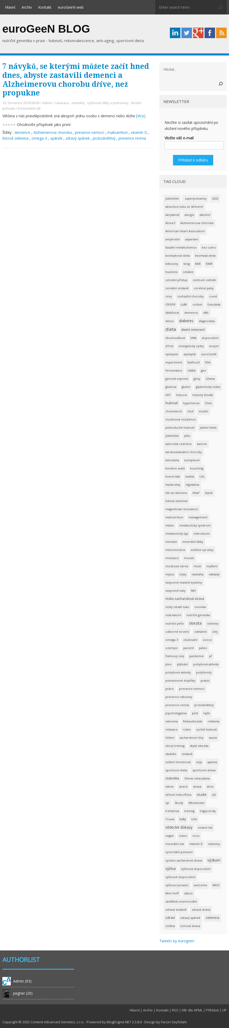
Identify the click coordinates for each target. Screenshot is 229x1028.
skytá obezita (199, 746)
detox (169, 321)
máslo (169, 525)
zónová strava (190, 926)
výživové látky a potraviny (108, 102)
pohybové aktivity (178, 672)
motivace (172, 558)
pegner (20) (23, 993)
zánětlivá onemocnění (181, 901)
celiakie (188, 272)
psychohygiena (176, 713)
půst (195, 713)
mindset (171, 542)
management (198, 517)
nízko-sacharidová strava (184, 598)
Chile (208, 403)
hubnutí (171, 403)
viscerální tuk (174, 844)
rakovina (171, 721)
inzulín (203, 411)
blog (187, 264)
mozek (189, 558)
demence (22, 132)
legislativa (192, 485)
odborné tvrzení (177, 632)
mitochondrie (175, 550)
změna (170, 926)
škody (179, 803)
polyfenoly (204, 672)
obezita (195, 623)
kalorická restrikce (178, 444)
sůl (214, 795)
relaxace (62, 102)
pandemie (196, 656)
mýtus (169, 574)
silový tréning (175, 746)
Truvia (169, 819)
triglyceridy (208, 811)
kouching (196, 468)
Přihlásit (212, 1010)
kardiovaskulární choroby (183, 452)
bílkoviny (171, 264)
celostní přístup (176, 280)
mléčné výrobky (202, 550)
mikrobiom (202, 533)
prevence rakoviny (178, 697)
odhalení (200, 632)
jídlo (187, 436)
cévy (168, 296)
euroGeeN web (71, 7)
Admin (47, 102)
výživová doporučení (196, 869)
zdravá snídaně (175, 909)
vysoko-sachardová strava (183, 860)
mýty (182, 574)
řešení (169, 738)
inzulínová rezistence (180, 419)
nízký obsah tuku (177, 607)
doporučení (210, 338)
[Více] (140, 115)
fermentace (173, 370)
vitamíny (78, 102)
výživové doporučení (180, 877)
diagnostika (207, 321)
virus (195, 836)
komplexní (192, 460)
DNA (193, 338)
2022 (215, 198)
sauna (213, 738)
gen (203, 370)
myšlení (211, 566)
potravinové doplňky (180, 680)
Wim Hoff (172, 893)
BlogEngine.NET (119, 1022)
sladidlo (170, 754)
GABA (191, 370)
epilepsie (171, 354)
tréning (189, 811)
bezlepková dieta (177, 255)
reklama (213, 721)
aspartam (191, 239)
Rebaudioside (192, 721)
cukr (184, 304)
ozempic (171, 648)
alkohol (205, 215)
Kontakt (45, 7)
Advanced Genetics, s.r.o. (64, 1022)
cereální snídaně (177, 288)
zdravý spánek (77, 138)
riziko (187, 729)
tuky (183, 819)
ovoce (207, 640)
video (183, 836)
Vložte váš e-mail (179, 137)
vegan (169, 836)
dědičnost (172, 313)
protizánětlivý (104, 138)
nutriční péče (174, 623)
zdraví (170, 917)
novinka (200, 607)
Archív (27, 7)
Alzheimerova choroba (52, 132)
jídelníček (172, 198)
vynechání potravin (179, 852)
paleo (203, 648)
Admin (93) (22, 981)
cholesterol (173, 411)
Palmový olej (174, 656)
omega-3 (39, 138)
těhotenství (197, 803)
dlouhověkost (175, 338)
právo (169, 689)
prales (205, 680)
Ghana (210, 379)
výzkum (213, 860)
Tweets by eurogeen (176, 940)
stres (210, 786)
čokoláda (213, 304)
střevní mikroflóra (178, 795)
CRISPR (170, 304)
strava (197, 786)
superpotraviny (195, 198)
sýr (167, 803)
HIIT (168, 395)
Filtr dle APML (192, 1010)
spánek (56, 138)
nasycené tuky (175, 591)
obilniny (212, 623)
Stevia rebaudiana (197, 778)
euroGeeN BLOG (46, 29)
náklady (214, 574)
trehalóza (172, 811)
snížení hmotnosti (178, 762)
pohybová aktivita (205, 664)
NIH (193, 591)
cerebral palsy (204, 288)
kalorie (202, 444)
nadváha (197, 574)
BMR (209, 264)
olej (215, 632)
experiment (173, 362)
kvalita (189, 476)
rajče (206, 713)
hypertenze (191, 403)
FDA (207, 362)
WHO (216, 885)
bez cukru (209, 247)
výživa (170, 868)
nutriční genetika (198, 615)
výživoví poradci (177, 885)
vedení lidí (205, 827)
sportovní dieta (176, 770)
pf (210, 656)
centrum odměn (204, 280)
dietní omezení (193, 329)
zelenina (212, 917)
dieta (170, 329)
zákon (188, 893)
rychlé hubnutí (206, 729)
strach (183, 786)
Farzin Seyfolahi (174, 1022)
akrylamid (172, 215)
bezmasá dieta (205, 255)
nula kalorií (173, 615)
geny (197, 379)
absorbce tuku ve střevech (184, 207)
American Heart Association (185, 231)
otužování (190, 640)
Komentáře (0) (29, 108)
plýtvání (182, 664)
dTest (169, 346)
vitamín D (139, 132)
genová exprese (176, 379)
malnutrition (117, 132)
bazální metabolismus (180, 247)
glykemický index (208, 387)
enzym (214, 346)
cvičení (197, 304)
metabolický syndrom (195, 525)
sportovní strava (204, 770)
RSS (175, 1010)
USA (194, 819)
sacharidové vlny (191, 738)
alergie (189, 215)
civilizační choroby (190, 296)
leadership (172, 485)
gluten (186, 387)
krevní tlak (172, 476)
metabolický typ (176, 533)
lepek (209, 493)
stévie (169, 786)
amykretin (172, 239)
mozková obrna (176, 566)
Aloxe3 (170, 223)
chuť (190, 411)
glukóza (170, 387)
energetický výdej (191, 346)
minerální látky (192, 542)
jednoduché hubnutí (180, 427)
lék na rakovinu (176, 493)
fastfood (193, 362)
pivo (168, 664)
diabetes (186, 320)
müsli (197, 566)
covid (213, 296)
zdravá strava (201, 909)
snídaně (187, 754)
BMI (198, 264)
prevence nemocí (89, 132)
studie (202, 794)
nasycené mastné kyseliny (183, 582)
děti (205, 313)
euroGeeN (208, 354)
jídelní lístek (208, 427)
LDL (202, 476)
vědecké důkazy (178, 827)
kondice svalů (175, 468)
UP (224, 1010)
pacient (188, 648)
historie (181, 395)
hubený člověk (202, 395)
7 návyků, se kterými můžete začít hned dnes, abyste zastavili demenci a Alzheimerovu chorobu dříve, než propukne (75, 79)
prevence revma (132, 138)
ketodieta (172, 460)
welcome (200, 885)
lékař (196, 493)
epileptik (190, 354)
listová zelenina (15, 138)
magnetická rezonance (181, 509)
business (171, 272)
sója (199, 762)
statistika (172, 778)
